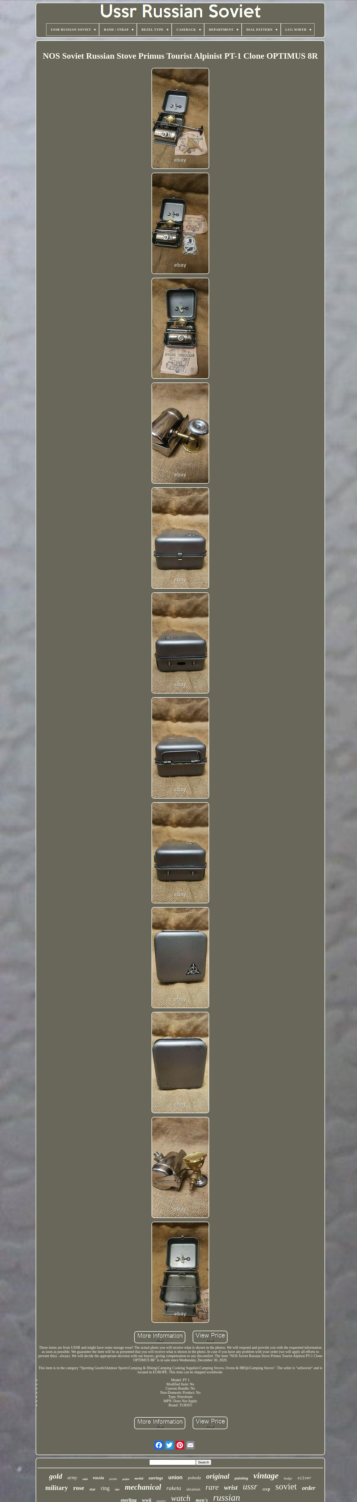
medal (138, 1478)
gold (55, 1476)
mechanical (143, 1487)
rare (212, 1487)
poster (113, 1479)
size (117, 1489)
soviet (286, 1486)
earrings (156, 1478)
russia (98, 1477)
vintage (266, 1475)
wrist (230, 1487)
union (175, 1477)
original (218, 1476)
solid (85, 1479)
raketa (173, 1488)
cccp (266, 1489)
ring (105, 1488)
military (56, 1487)
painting (241, 1478)
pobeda (194, 1477)
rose (78, 1487)
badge (288, 1478)
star (92, 1489)
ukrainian (193, 1489)
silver (305, 1478)
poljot (125, 1479)
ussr (250, 1486)
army (72, 1477)
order (308, 1488)
